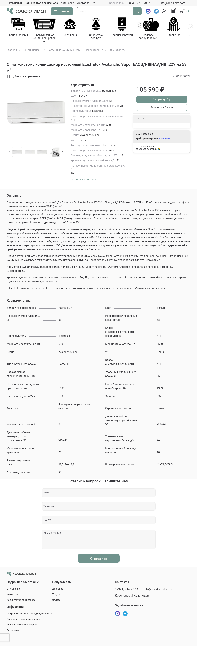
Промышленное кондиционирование (45, 38)
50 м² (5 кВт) (117, 50)
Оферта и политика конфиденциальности (29, 613)
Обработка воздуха (98, 37)
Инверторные (94, 50)
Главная (12, 50)
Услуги (56, 594)
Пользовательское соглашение (24, 619)
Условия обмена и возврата (22, 624)
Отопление (178, 35)
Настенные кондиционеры (63, 50)
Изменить (164, 138)
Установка (67, 3)
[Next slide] (63, 153)
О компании (14, 3)
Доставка (83, 3)
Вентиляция (71, 35)
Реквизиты (13, 630)
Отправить (98, 559)
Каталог (62, 11)
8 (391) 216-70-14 (139, 3)
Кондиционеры (18, 35)
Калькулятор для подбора (41, 3)
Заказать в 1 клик (161, 107)
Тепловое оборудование (152, 37)
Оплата (56, 600)
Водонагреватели (125, 35)
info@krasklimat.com (172, 3)
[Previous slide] (10, 153)
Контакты (12, 594)
